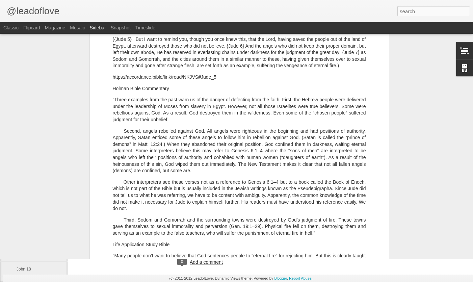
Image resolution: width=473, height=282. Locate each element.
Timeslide (145, 27)
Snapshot (121, 27)
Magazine (55, 27)
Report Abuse (300, 278)
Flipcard (31, 27)
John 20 (24, 238)
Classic (11, 27)
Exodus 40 (26, 254)
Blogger (280, 278)
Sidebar (98, 27)
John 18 (24, 269)
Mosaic (77, 27)
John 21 (24, 223)
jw (222, 234)
